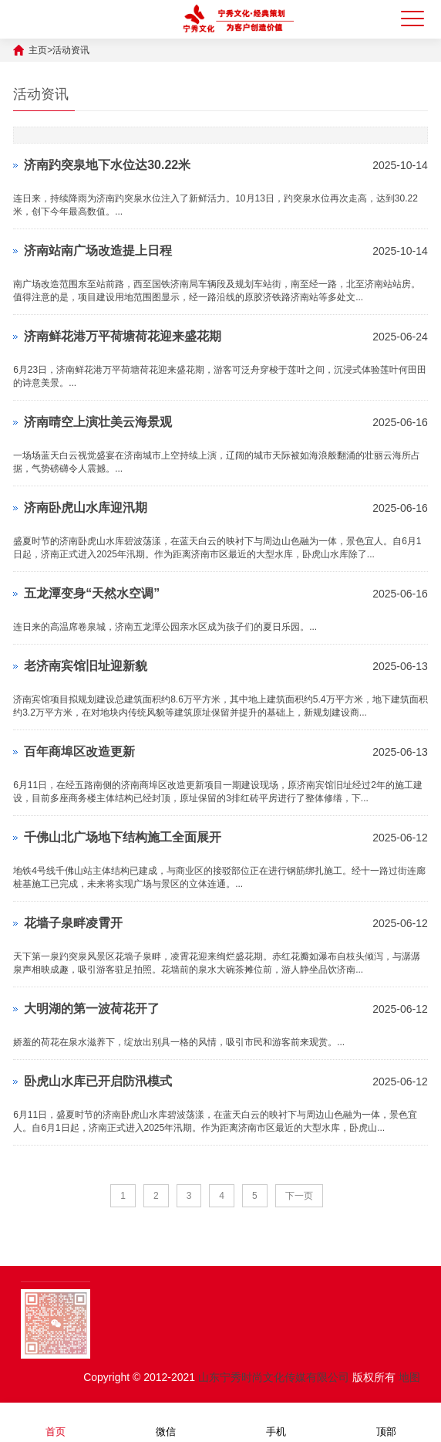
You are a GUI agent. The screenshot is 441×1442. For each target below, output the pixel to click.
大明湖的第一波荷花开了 (92, 1008)
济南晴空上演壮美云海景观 (98, 421)
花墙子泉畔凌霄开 (73, 922)
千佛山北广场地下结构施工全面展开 (122, 837)
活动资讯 (70, 50)
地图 (409, 1377)
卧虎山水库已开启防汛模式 (98, 1081)
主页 (38, 50)
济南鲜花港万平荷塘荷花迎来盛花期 (122, 336)
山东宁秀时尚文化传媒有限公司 (273, 1377)
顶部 (386, 1421)
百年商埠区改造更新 (79, 751)
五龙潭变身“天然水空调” (92, 593)
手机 (276, 1421)
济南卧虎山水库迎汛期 (85, 507)
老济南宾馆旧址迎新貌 (85, 665)
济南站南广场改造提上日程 (98, 250)
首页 (55, 1421)
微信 (166, 1421)
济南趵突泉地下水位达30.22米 (107, 164)
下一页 (299, 1195)
